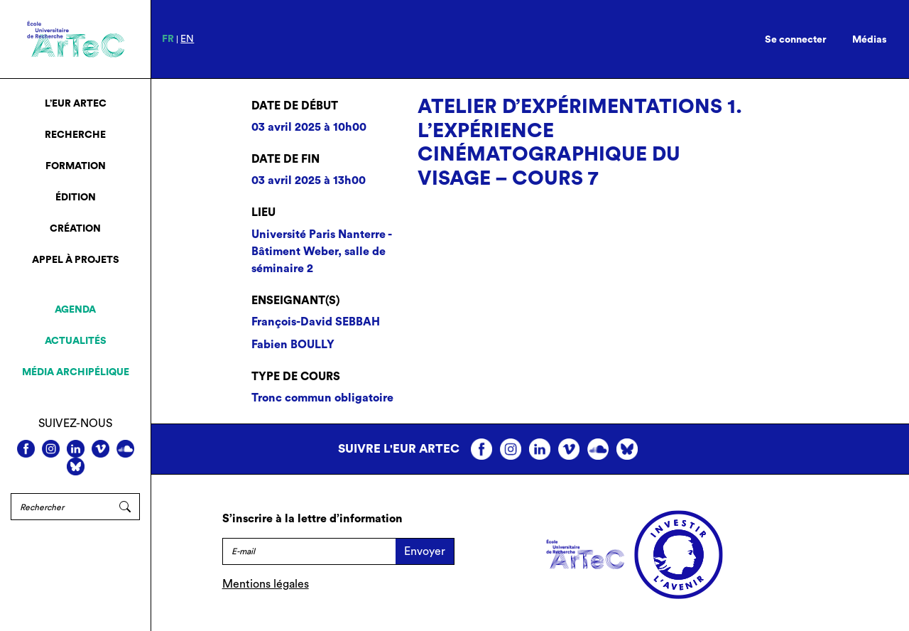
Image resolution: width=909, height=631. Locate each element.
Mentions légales (265, 584)
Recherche (75, 135)
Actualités (76, 341)
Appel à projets (75, 260)
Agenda (75, 310)
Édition (75, 198)
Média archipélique (75, 372)
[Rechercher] (61, 506)
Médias (869, 40)
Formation (75, 166)
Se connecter (796, 40)
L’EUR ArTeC (76, 104)
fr (168, 39)
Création (75, 229)
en (187, 39)
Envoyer (424, 551)
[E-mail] (309, 551)
